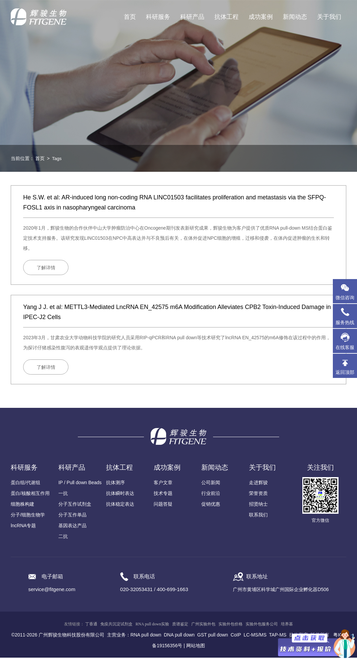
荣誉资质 (258, 494)
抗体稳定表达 (120, 505)
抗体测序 (115, 484)
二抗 (63, 537)
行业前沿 (210, 494)
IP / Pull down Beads (80, 484)
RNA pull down (146, 636)
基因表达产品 (72, 527)
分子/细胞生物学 (28, 516)
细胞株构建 (22, 505)
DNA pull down (179, 636)
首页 (130, 16)
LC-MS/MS (255, 636)
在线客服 (345, 347)
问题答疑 (163, 505)
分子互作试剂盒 (74, 505)
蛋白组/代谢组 (25, 484)
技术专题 (163, 494)
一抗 (63, 494)
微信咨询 (345, 297)
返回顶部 (345, 372)
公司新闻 (210, 484)
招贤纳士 (258, 505)
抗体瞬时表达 (120, 494)
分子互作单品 (72, 516)
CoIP (236, 636)
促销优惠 (210, 505)
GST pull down (212, 636)
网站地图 (195, 647)
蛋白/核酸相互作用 (30, 494)
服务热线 (346, 316)
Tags (57, 158)
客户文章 (163, 484)
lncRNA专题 (23, 527)
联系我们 (258, 516)
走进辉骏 (258, 484)
